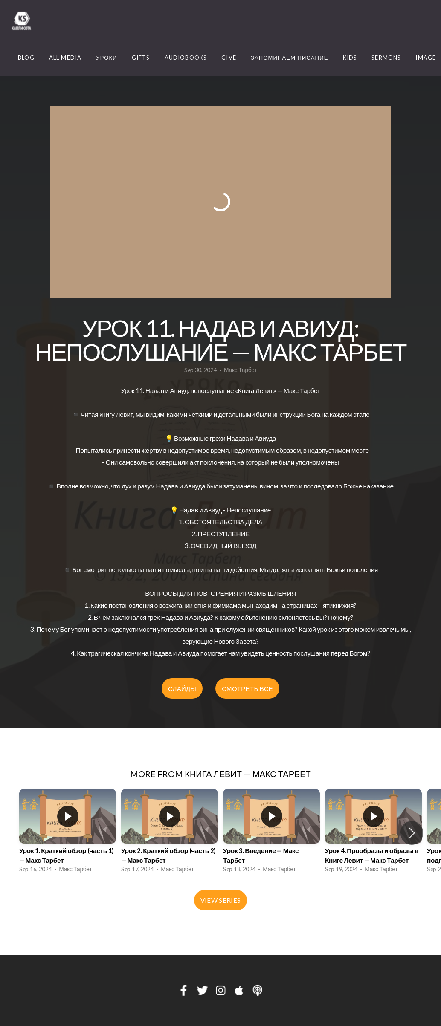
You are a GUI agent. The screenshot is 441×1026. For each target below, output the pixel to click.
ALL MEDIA (65, 57)
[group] (67, 833)
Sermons (386, 57)
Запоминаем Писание (289, 57)
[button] (412, 833)
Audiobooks (186, 57)
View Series (220, 900)
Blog (26, 57)
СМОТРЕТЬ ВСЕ (247, 688)
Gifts (141, 57)
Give (228, 57)
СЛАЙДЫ (182, 688)
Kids (350, 57)
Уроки (106, 57)
